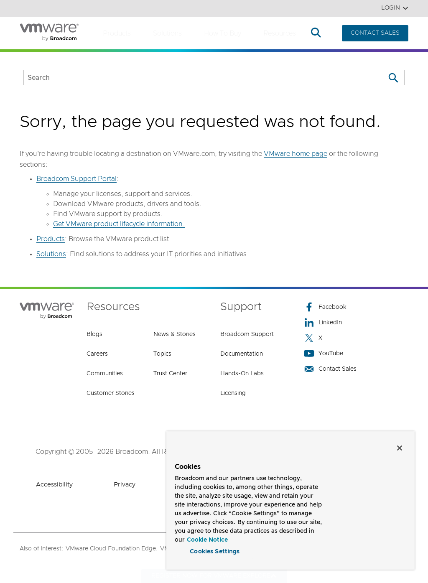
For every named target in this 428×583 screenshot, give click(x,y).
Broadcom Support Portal (76, 179)
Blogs (94, 334)
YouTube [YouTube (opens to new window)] (323, 353)
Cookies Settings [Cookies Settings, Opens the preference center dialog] (214, 551)
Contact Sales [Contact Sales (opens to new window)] (330, 369)
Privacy (124, 484)
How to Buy (222, 33)
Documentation (241, 354)
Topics (162, 354)
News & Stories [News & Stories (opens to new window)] (174, 334)
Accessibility (54, 484)
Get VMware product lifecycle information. (119, 224)
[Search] (393, 77)
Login (394, 8)
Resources (279, 33)
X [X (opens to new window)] (313, 338)
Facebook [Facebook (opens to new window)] (325, 307)
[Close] (399, 447)
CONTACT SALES (375, 33)
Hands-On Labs (242, 374)
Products (117, 33)
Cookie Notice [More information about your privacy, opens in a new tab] (207, 539)
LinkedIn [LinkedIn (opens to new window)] (323, 322)
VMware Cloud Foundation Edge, (112, 549)
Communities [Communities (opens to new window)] (105, 374)
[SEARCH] (195, 77)
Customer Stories (111, 393)
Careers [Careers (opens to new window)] (97, 354)
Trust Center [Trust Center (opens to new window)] (170, 374)
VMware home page (295, 153)
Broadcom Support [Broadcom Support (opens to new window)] (247, 334)
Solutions (167, 33)
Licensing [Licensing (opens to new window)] (233, 393)
